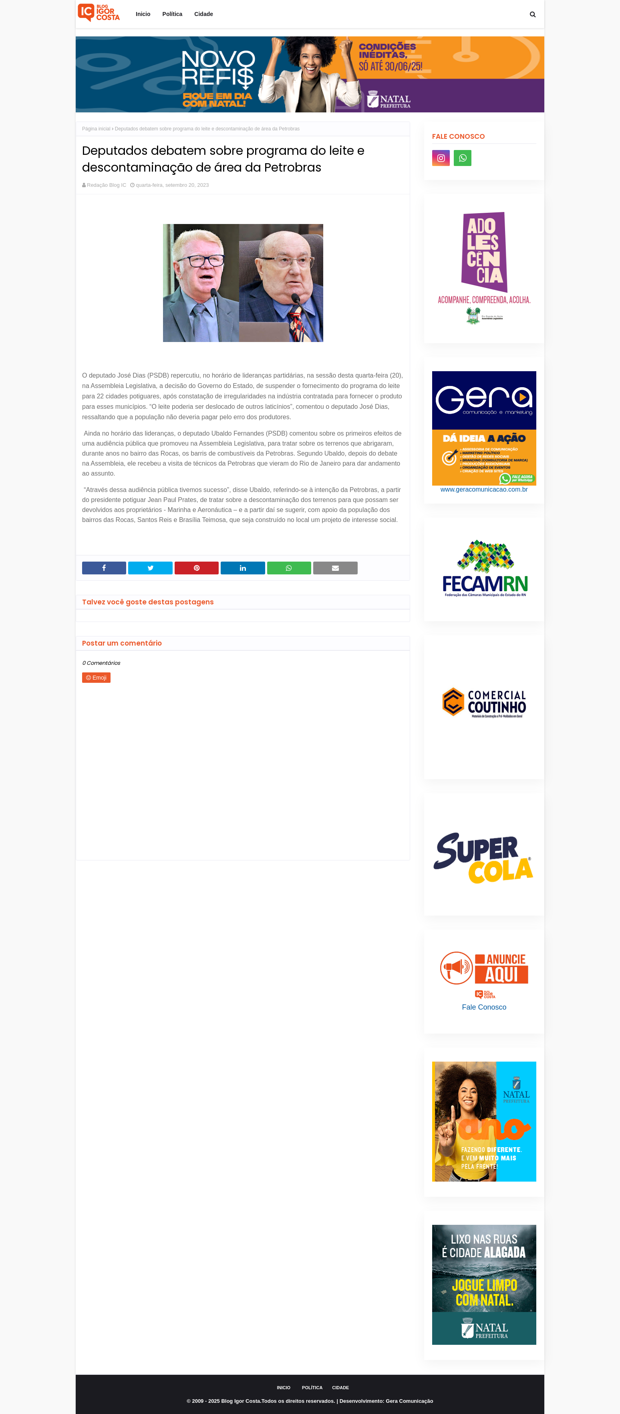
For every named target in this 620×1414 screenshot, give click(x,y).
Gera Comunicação (409, 1401)
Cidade (340, 1387)
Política (312, 1387)
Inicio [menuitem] (143, 14)
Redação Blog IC (106, 185)
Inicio (284, 1387)
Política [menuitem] (173, 14)
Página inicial (96, 129)
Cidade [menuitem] (203, 14)
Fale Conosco (484, 1007)
